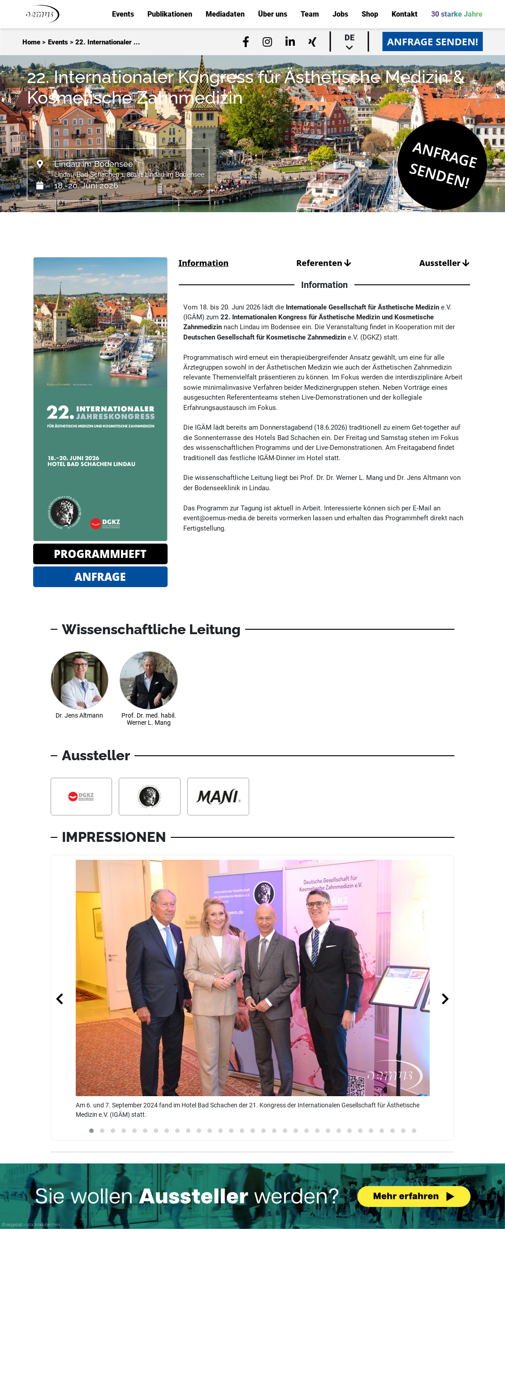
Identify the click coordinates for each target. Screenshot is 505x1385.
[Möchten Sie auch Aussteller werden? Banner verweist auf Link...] (252, 1196)
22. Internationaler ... (107, 42)
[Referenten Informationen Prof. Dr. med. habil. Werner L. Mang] (148, 692)
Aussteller (444, 262)
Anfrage (100, 576)
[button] (91, 1130)
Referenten (323, 262)
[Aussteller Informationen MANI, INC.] (218, 796)
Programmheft (100, 553)
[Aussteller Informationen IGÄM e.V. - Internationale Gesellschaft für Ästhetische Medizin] (150, 796)
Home (31, 42)
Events (58, 42)
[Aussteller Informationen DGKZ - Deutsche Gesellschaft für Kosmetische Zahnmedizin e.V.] (81, 796)
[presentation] (60, 999)
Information (204, 262)
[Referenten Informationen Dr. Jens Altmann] (79, 692)
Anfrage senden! (432, 41)
